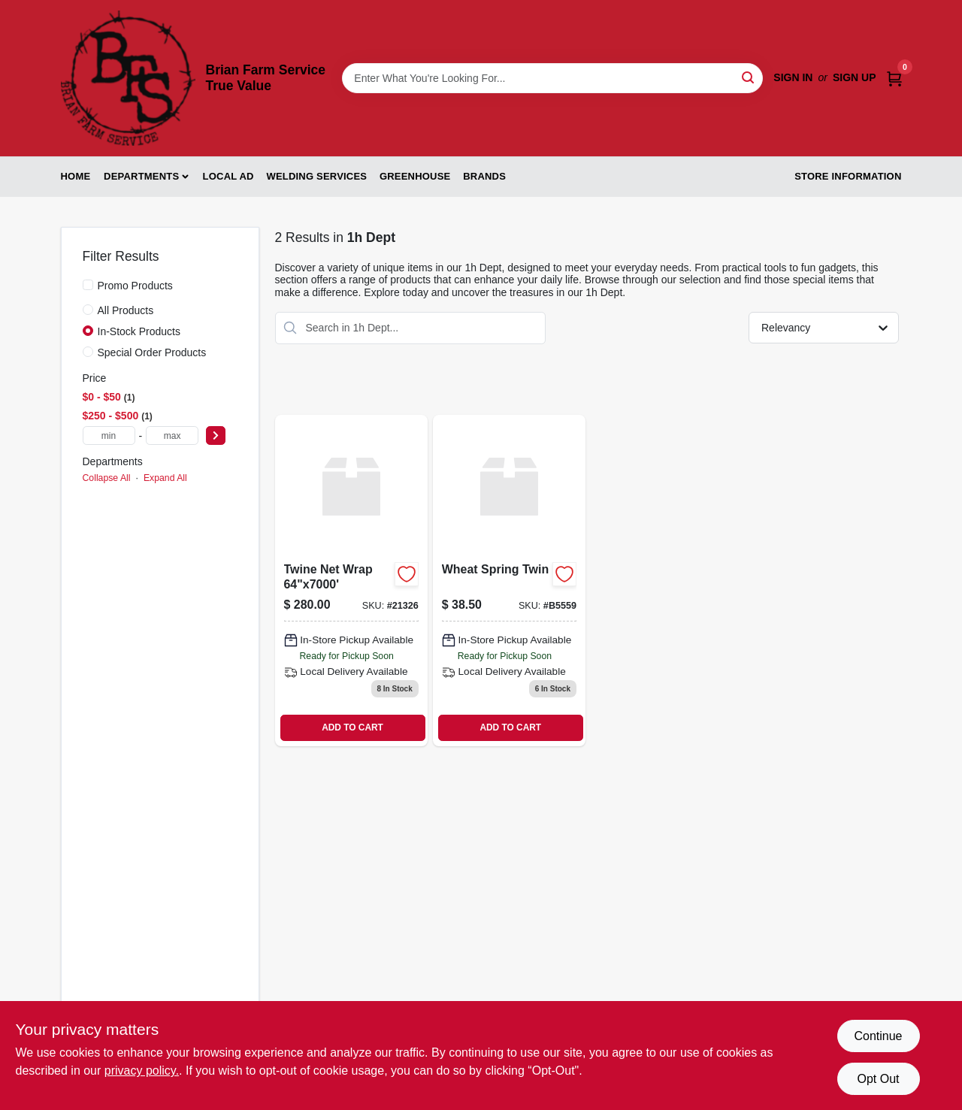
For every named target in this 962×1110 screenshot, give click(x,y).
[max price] (172, 435)
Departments (141, 176)
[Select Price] (215, 435)
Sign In (792, 77)
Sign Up (854, 77)
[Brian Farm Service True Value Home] (128, 78)
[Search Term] (552, 78)
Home (76, 176)
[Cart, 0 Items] (894, 78)
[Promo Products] (88, 285)
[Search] (749, 77)
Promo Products (135, 285)
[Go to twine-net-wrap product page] (351, 580)
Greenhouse (415, 176)
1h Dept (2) (111, 501)
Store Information (847, 176)
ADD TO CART (352, 727)
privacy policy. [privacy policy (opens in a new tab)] (141, 1070)
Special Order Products (152, 352)
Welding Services (316, 176)
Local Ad (228, 176)
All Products (126, 310)
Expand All (165, 478)
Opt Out (878, 1078)
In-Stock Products (139, 331)
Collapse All (107, 478)
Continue (878, 1036)
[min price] (109, 435)
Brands (484, 176)
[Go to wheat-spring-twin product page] (509, 580)
